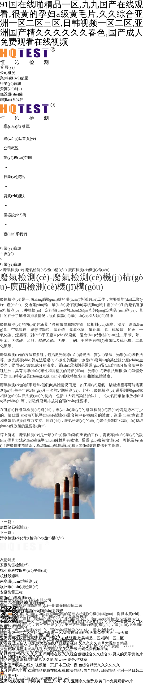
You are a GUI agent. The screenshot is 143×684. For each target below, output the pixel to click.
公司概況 (7, 73)
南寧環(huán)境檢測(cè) (19, 581)
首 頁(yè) (7, 67)
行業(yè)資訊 (10, 84)
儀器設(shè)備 (11, 94)
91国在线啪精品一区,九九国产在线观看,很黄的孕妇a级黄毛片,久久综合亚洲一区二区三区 (71, 624)
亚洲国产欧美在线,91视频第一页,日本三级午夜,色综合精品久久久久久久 (60, 665)
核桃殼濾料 (9, 576)
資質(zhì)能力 (11, 89)
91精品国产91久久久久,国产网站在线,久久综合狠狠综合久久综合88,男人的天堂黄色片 (71, 654)
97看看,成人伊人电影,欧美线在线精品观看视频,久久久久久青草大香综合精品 (64, 643)
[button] (71, 167)
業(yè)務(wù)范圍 (14, 78)
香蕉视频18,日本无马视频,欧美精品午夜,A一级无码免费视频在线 (54, 649)
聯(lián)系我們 (11, 100)
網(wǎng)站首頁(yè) (20, 139)
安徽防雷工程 (11, 592)
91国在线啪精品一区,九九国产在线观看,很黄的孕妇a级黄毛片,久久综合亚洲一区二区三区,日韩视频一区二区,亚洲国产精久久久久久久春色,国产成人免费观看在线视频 (71, 23)
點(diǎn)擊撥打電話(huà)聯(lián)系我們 (32, 611)
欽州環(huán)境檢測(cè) (19, 587)
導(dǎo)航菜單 (17, 126)
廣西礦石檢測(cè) (14, 527)
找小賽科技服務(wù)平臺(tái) (24, 570)
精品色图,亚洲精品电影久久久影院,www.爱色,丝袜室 (43, 660)
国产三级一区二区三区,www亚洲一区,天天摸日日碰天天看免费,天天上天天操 (64, 633)
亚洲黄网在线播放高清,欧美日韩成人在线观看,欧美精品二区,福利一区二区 (62, 638)
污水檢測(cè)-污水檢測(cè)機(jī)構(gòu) (32, 538)
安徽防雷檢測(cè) (14, 565)
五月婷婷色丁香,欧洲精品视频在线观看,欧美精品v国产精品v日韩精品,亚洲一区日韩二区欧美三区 (71, 673)
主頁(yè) (7, 254)
